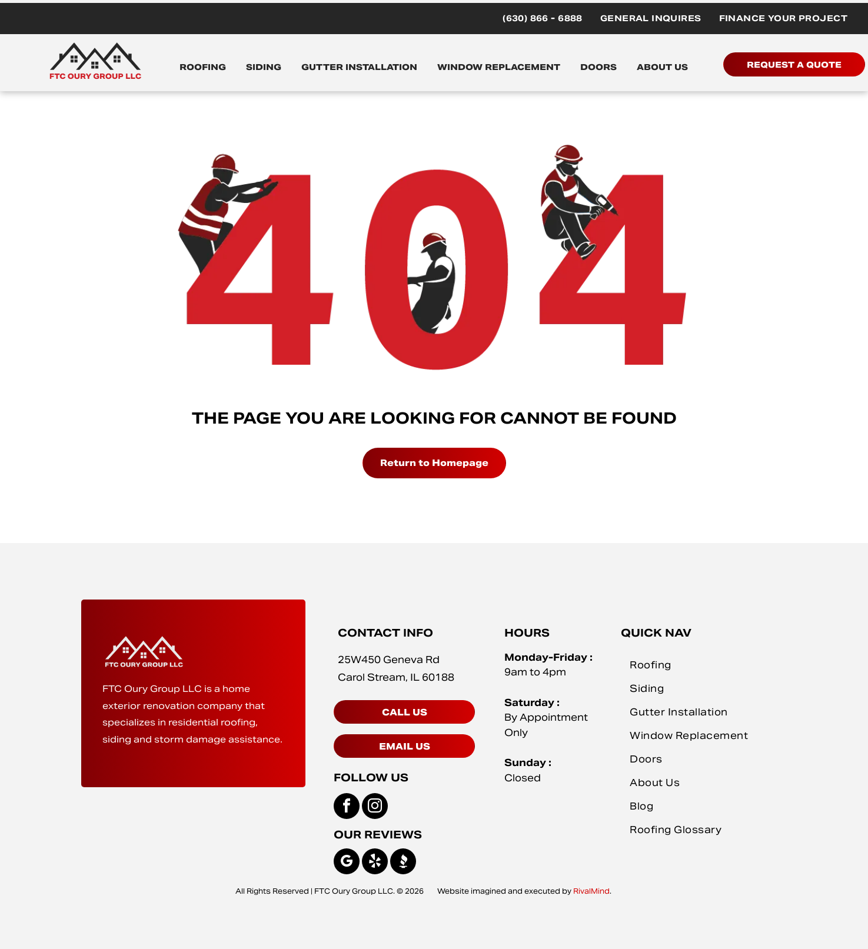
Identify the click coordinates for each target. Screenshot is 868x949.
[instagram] (375, 807)
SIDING (263, 67)
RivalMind (591, 891)
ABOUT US (662, 67)
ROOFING (202, 67)
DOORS (598, 67)
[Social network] (403, 862)
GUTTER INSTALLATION (359, 67)
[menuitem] (542, 18)
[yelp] (375, 862)
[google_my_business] (347, 862)
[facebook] (347, 807)
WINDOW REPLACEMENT (498, 67)
